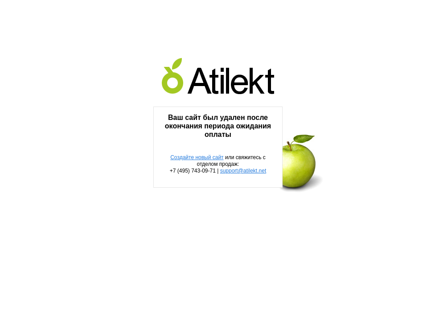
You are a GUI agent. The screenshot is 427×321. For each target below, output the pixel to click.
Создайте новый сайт (196, 157)
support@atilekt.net (243, 171)
